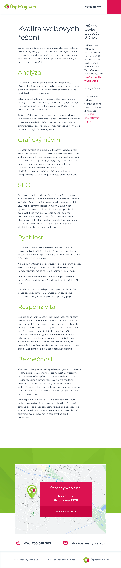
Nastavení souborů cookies (60, 559)
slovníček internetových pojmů (91, 118)
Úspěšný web (16, 7)
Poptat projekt (92, 6)
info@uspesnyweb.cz (87, 543)
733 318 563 (36, 543)
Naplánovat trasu (66, 511)
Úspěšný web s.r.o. (100, 560)
